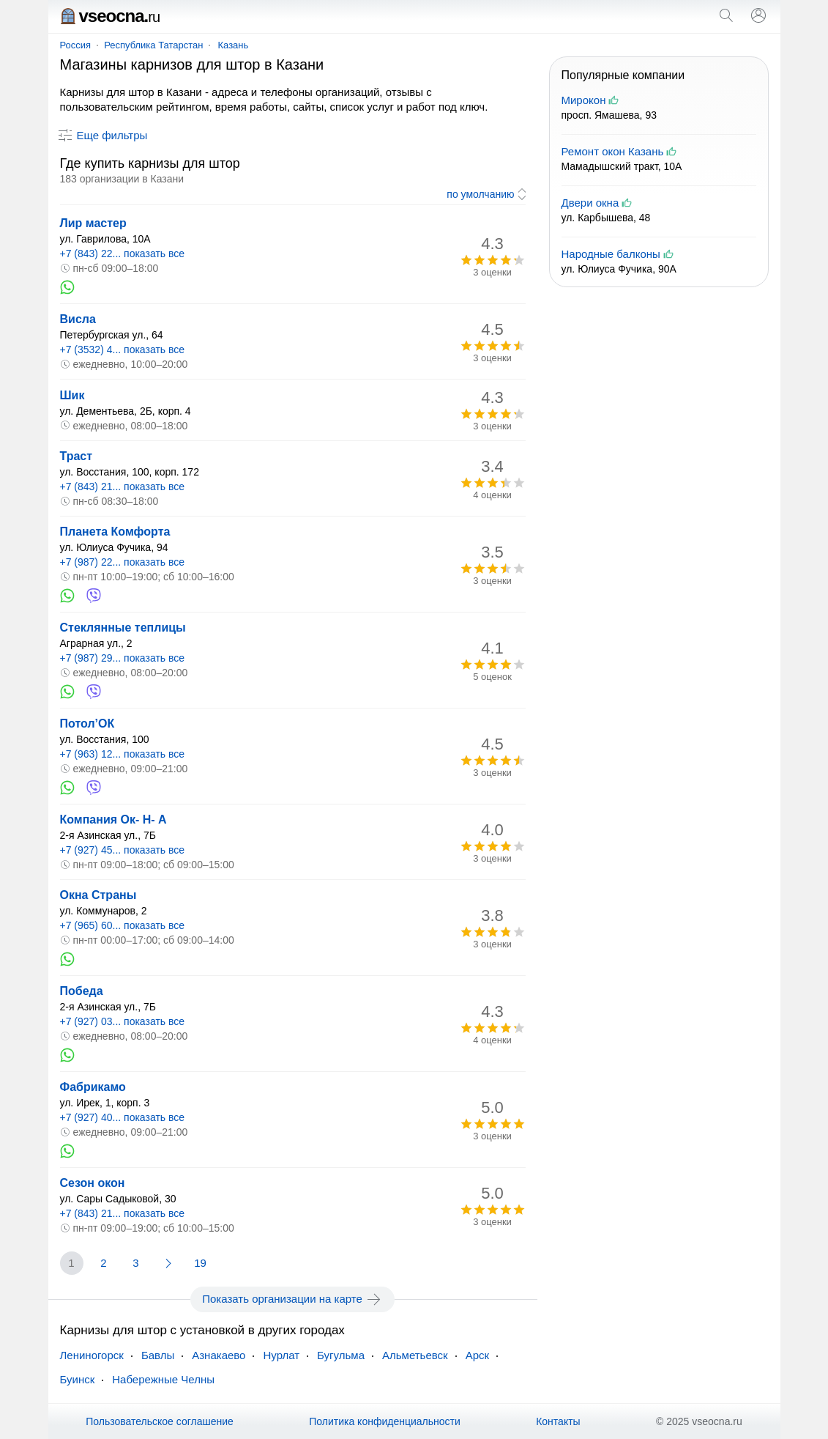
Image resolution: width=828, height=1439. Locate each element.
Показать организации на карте (292, 1299)
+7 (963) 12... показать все (122, 754)
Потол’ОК (87, 723)
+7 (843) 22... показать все (122, 253)
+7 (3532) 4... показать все (122, 349)
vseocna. (110, 16)
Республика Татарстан (153, 45)
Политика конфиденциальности (384, 1421)
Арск (477, 1355)
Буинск (77, 1379)
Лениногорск (92, 1355)
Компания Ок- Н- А (113, 819)
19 (200, 1263)
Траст (76, 456)
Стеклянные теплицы (123, 627)
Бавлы (157, 1355)
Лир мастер (93, 223)
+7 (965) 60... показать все (122, 925)
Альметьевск (415, 1355)
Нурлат (281, 1355)
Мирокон (584, 100)
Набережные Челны (163, 1379)
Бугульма (341, 1355)
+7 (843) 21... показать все (122, 486)
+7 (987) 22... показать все (122, 562)
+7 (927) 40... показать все (122, 1117)
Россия (76, 45)
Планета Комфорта (115, 531)
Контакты (558, 1421)
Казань (232, 45)
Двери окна (590, 202)
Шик (72, 395)
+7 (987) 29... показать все (122, 658)
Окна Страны (98, 895)
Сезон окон (92, 1183)
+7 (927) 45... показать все (122, 850)
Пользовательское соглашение (160, 1421)
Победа (81, 991)
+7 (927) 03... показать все (122, 1021)
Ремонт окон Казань (613, 151)
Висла (78, 319)
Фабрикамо (93, 1087)
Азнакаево (218, 1355)
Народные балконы (611, 254)
